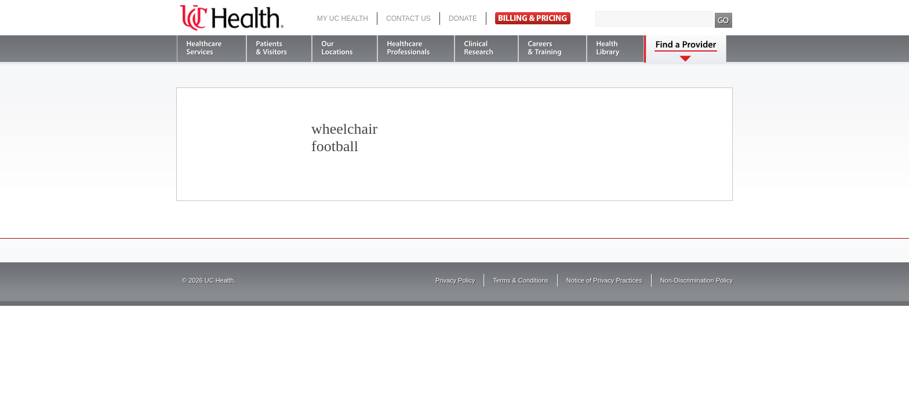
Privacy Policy (455, 280)
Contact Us (408, 18)
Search (724, 20)
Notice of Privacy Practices (604, 280)
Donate (463, 18)
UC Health (231, 18)
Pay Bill (532, 18)
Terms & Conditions (520, 280)
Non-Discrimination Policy (696, 280)
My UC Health (342, 18)
